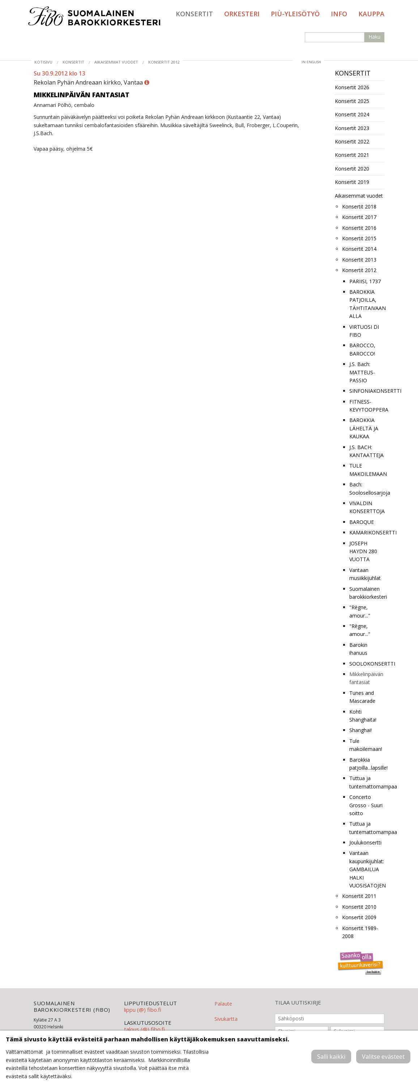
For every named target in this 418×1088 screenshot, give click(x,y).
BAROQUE (361, 522)
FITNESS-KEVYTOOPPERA (366, 405)
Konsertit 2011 (359, 896)
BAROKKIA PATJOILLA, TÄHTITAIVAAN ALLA (366, 303)
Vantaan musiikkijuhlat (365, 574)
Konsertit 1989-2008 (360, 932)
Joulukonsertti (365, 842)
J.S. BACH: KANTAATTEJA (366, 451)
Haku (374, 36)
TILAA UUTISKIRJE (298, 1002)
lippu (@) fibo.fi (142, 1009)
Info (339, 13)
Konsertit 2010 (359, 906)
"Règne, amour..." (359, 611)
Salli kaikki (331, 1057)
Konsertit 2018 (359, 206)
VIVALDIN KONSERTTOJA (366, 507)
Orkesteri (242, 13)
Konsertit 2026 (352, 87)
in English (311, 62)
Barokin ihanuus (358, 648)
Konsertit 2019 (352, 182)
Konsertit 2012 (164, 62)
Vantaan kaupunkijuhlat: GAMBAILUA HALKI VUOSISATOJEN (366, 869)
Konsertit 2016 (359, 227)
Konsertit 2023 (352, 128)
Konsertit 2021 (352, 154)
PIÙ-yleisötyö (295, 13)
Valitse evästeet (383, 1057)
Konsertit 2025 (352, 101)
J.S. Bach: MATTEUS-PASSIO (362, 372)
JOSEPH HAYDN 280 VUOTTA (363, 551)
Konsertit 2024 (352, 114)
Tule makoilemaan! (365, 744)
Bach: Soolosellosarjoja (366, 488)
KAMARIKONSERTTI (366, 532)
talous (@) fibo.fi (144, 1029)
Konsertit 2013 (359, 259)
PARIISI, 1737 (365, 281)
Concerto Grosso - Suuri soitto (366, 805)
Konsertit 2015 (359, 238)
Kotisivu (43, 62)
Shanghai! (360, 730)
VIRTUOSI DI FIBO (364, 330)
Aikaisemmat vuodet (116, 62)
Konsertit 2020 (352, 168)
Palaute (223, 1003)
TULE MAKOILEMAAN (366, 469)
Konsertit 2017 (359, 217)
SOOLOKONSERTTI (366, 663)
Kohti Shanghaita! (362, 715)
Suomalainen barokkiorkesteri (366, 592)
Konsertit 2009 (359, 917)
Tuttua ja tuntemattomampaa (366, 782)
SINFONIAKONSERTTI (366, 390)
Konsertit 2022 (352, 141)
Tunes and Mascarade (362, 696)
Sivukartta (226, 1018)
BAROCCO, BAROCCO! (362, 349)
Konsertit (194, 13)
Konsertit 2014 (359, 248)
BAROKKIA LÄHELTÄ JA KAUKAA (363, 428)
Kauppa (371, 13)
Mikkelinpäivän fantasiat (366, 678)
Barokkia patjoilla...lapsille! (366, 763)
